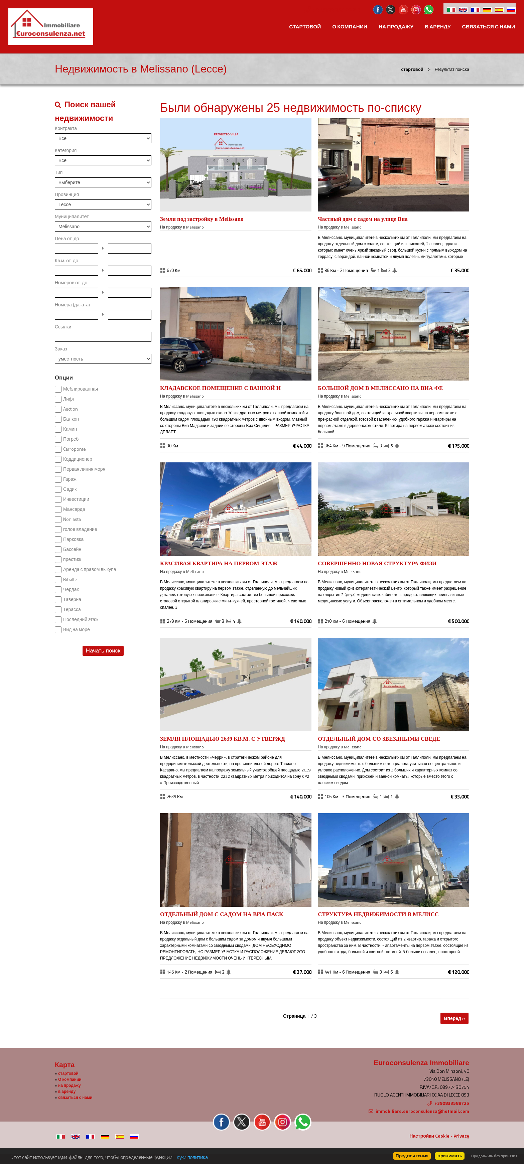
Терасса (72, 609)
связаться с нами (488, 26)
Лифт (69, 399)
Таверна (72, 599)
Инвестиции (76, 499)
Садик (70, 489)
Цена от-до (67, 238)
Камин (70, 429)
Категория (66, 150)
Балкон (71, 419)
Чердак (71, 589)
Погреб (71, 439)
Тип (58, 172)
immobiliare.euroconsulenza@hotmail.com (422, 1111)
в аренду (438, 26)
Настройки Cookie (429, 1135)
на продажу (396, 26)
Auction (70, 409)
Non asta (72, 519)
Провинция (67, 194)
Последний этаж (80, 619)
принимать (449, 1156)
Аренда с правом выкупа (89, 569)
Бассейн (72, 549)
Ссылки (63, 326)
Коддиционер (77, 459)
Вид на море (76, 629)
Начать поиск (103, 650)
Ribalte (70, 579)
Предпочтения (412, 1156)
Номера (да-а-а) (72, 304)
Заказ (61, 348)
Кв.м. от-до (66, 260)
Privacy (461, 1135)
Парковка (73, 539)
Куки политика (191, 1157)
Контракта (66, 128)
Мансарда (74, 509)
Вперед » (454, 1018)
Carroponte (74, 449)
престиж (72, 559)
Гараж (70, 479)
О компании (349, 26)
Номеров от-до (71, 282)
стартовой (305, 26)
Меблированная (80, 389)
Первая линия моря (84, 469)
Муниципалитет (72, 216)
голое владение (80, 529)
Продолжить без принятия (494, 1156)
